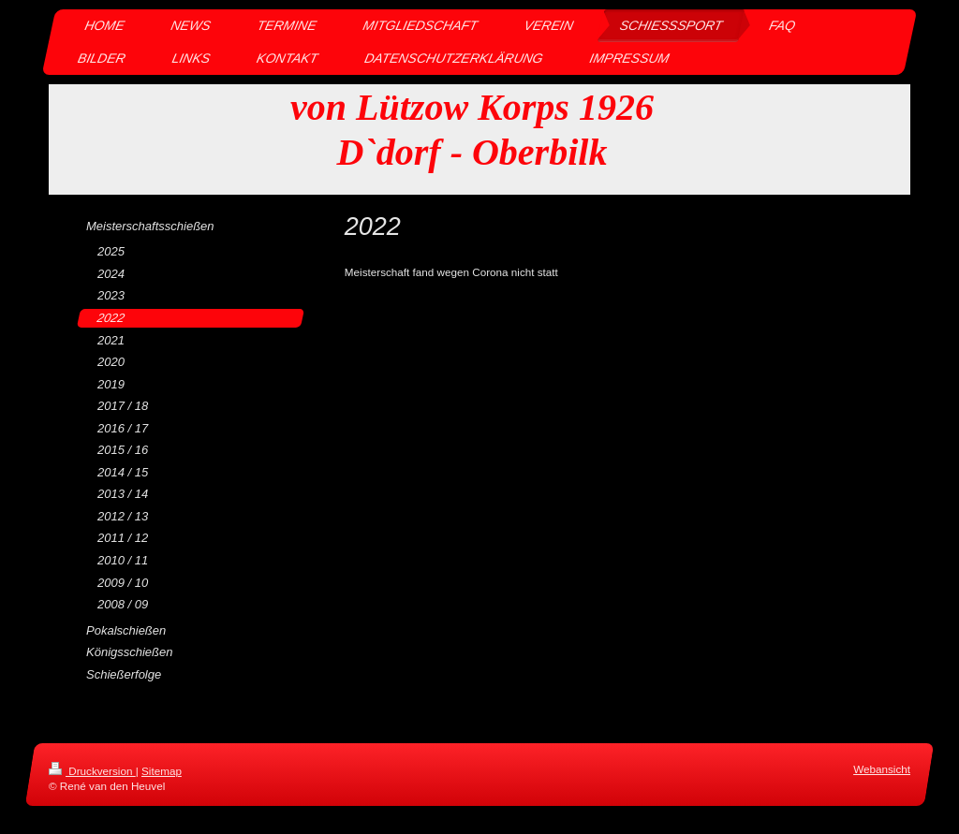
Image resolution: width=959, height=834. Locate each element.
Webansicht (881, 769)
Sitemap (161, 771)
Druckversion (92, 771)
